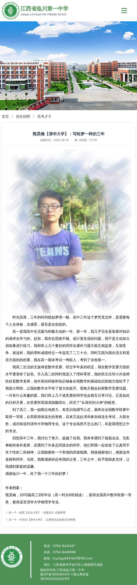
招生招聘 (23, 116)
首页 (5, 116)
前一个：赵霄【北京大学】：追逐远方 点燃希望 (35, 512)
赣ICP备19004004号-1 (56, 574)
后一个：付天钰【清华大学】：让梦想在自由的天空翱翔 (40, 519)
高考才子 (44, 116)
